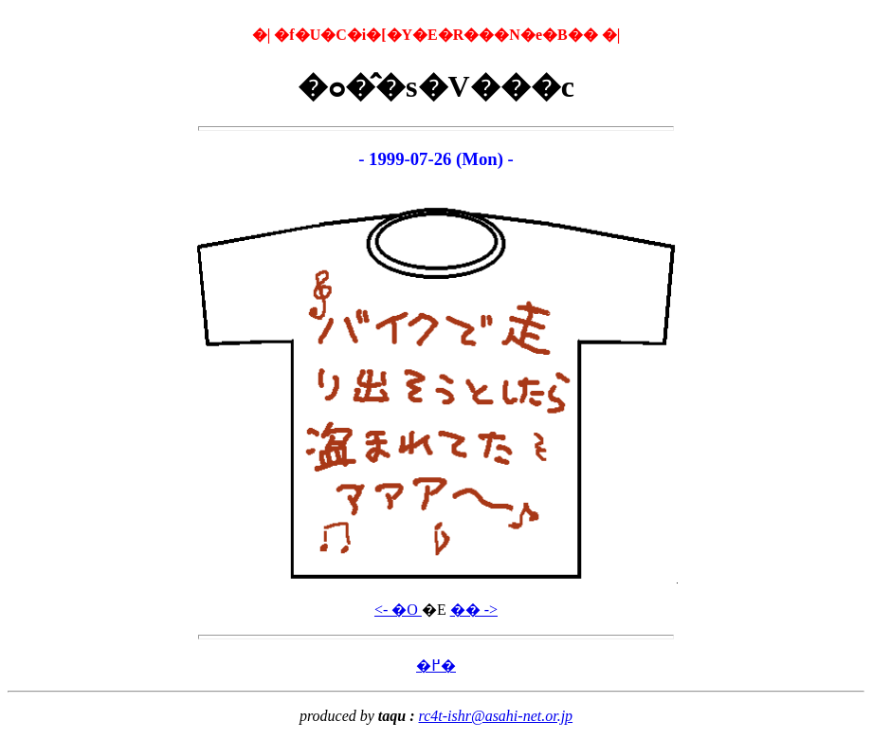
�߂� (436, 665)
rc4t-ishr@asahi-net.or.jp (496, 716)
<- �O (398, 609)
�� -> (474, 609)
